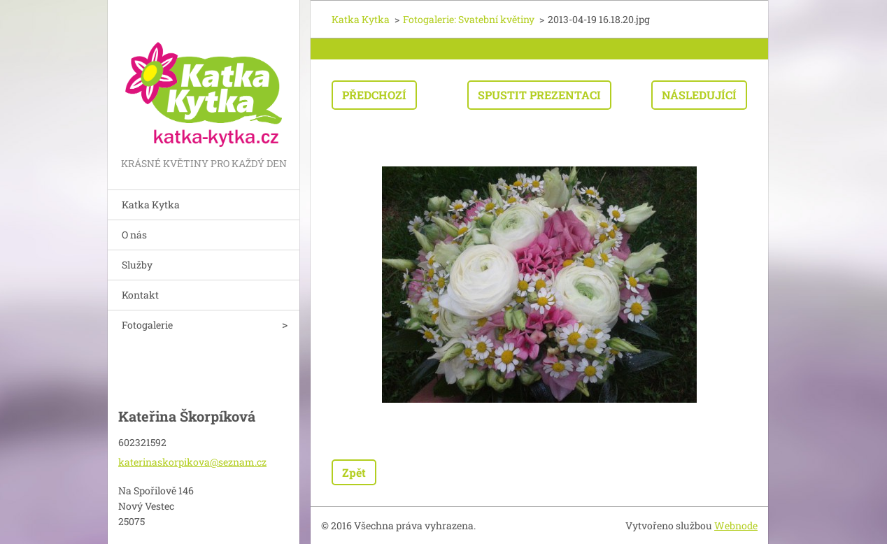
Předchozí (374, 94)
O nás (134, 234)
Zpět (354, 472)
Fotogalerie (147, 324)
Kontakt (140, 294)
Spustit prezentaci (539, 94)
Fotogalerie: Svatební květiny (468, 19)
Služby (137, 264)
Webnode (736, 525)
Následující (699, 94)
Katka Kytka (151, 204)
